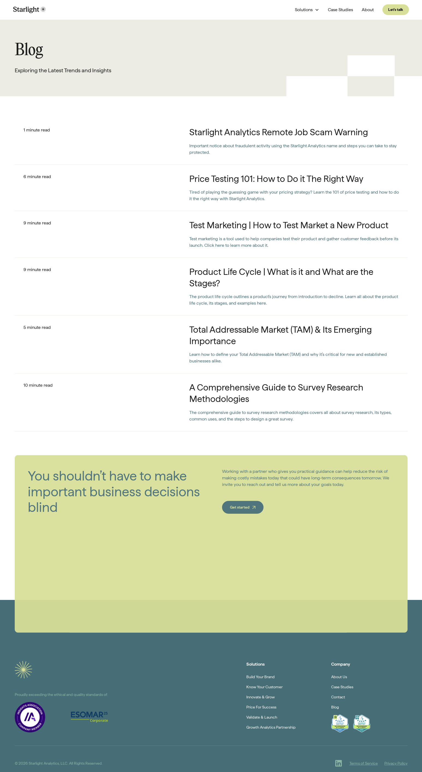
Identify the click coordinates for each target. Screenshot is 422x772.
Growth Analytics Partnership (271, 727)
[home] (29, 9)
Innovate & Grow (260, 697)
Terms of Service (363, 763)
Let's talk (395, 9)
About (368, 9)
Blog (335, 707)
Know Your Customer (264, 687)
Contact (338, 697)
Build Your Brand (260, 677)
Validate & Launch (261, 717)
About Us (339, 677)
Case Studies (340, 9)
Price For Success (261, 707)
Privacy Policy (396, 763)
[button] (307, 9)
